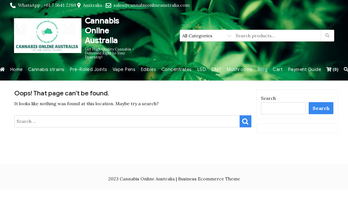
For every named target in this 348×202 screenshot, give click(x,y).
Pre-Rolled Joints (88, 69)
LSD (201, 69)
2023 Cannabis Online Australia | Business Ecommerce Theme (174, 179)
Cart (278, 69)
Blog (262, 69)
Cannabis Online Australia (102, 30)
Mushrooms (240, 69)
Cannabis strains (46, 69)
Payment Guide (304, 69)
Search (268, 98)
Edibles (148, 69)
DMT (216, 69)
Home (16, 69)
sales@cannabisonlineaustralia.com (151, 5)
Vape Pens (124, 69)
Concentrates (177, 69)
